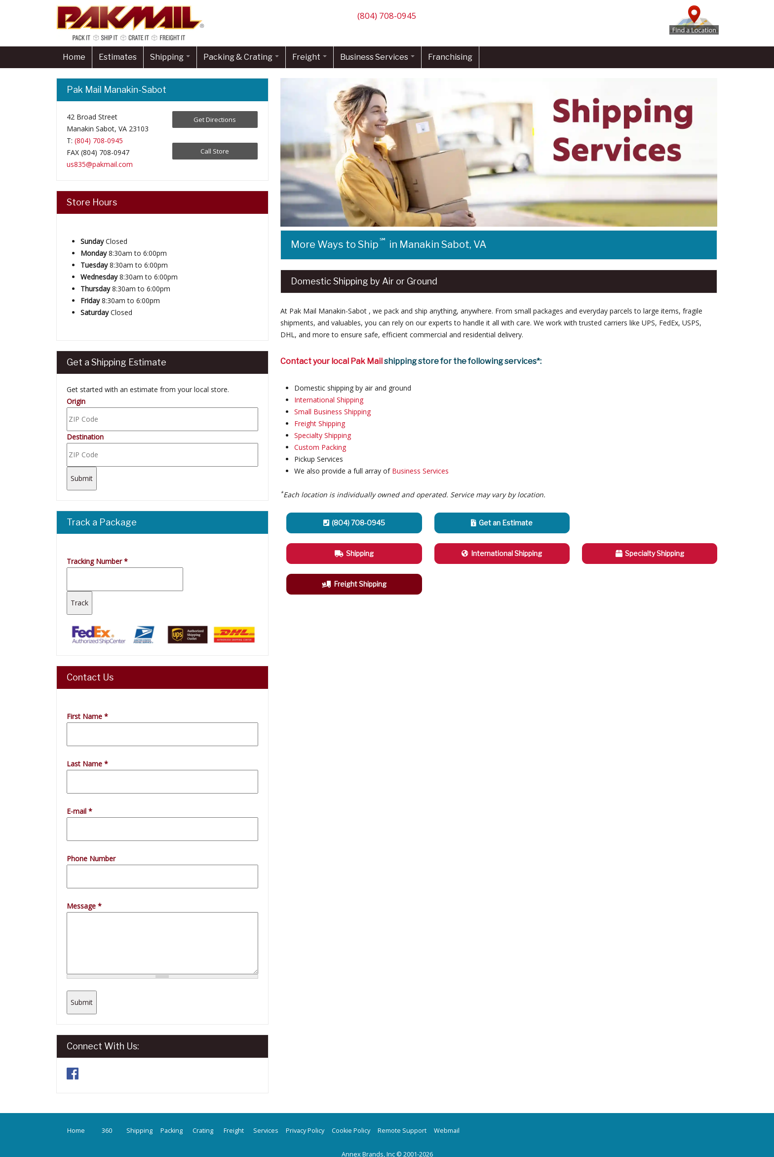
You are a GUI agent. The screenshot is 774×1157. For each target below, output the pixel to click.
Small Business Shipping (332, 411)
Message (84, 906)
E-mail (79, 811)
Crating (203, 1130)
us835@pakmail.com (100, 164)
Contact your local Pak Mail (331, 361)
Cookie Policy (351, 1130)
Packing (171, 1130)
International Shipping (328, 399)
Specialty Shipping (322, 435)
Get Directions (215, 119)
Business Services (377, 57)
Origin (76, 401)
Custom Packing (320, 447)
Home (74, 57)
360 (107, 1130)
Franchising (450, 57)
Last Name (87, 763)
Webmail (447, 1130)
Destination (85, 436)
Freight (309, 57)
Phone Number (91, 858)
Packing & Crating (241, 57)
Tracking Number (97, 561)
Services (265, 1130)
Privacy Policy (305, 1130)
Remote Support (402, 1130)
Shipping (170, 57)
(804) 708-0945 (387, 15)
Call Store (214, 151)
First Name (87, 716)
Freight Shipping (319, 423)
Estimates (118, 57)
